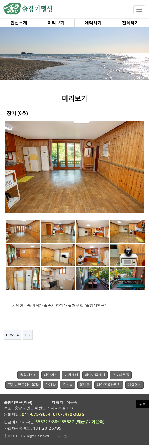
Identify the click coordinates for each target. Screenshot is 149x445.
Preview (12, 335)
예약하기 (93, 23)
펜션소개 (18, 23)
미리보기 (55, 23)
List (28, 335)
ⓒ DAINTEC (13, 436)
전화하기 (130, 23)
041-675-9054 (36, 414)
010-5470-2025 (68, 414)
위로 (142, 404)
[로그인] (62, 436)
